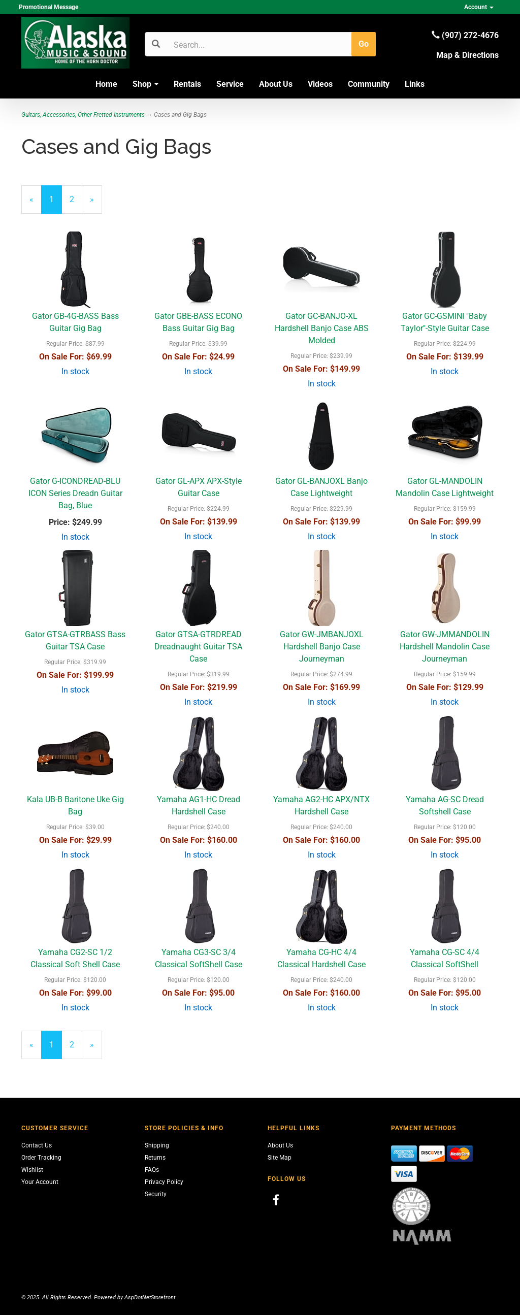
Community (368, 84)
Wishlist (32, 1169)
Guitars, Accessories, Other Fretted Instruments (83, 114)
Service (230, 84)
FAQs (152, 1169)
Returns (155, 1157)
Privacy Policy (164, 1182)
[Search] (222, 44)
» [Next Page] (96, 203)
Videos (320, 84)
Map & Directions (467, 55)
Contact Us (36, 1145)
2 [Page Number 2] (76, 198)
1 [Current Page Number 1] (55, 203)
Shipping (157, 1145)
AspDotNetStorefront (149, 1297)
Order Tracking (41, 1157)
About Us (275, 84)
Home (106, 84)
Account (479, 7)
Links (415, 84)
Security (156, 1194)
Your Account (39, 1182)
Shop (145, 84)
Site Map (279, 1157)
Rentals (187, 84)
